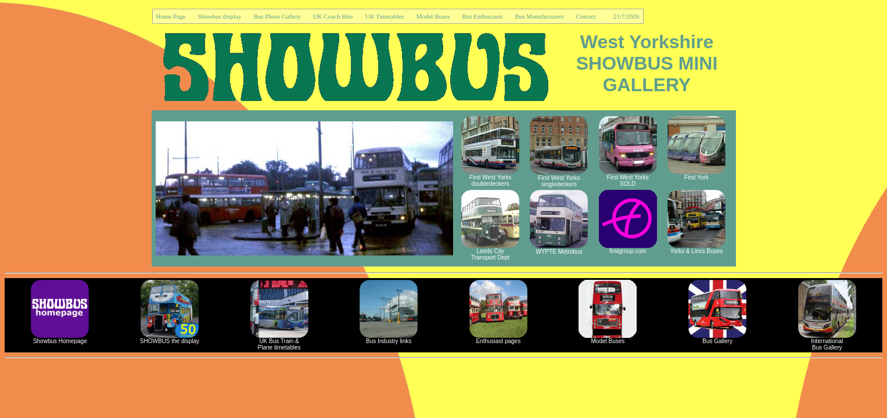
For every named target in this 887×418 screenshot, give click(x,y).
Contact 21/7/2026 (607, 16)
